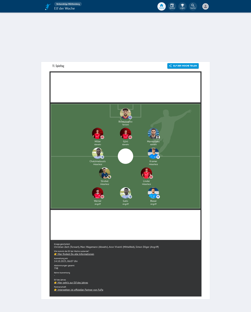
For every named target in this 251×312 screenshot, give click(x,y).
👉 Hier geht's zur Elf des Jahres (71, 282)
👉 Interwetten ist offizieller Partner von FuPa (78, 289)
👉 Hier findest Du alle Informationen (74, 254)
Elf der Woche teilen (183, 66)
